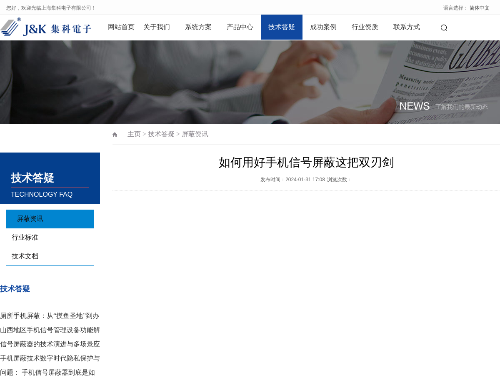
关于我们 (156, 26)
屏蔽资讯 (30, 218)
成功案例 (323, 26)
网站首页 (121, 26)
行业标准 (25, 237)
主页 (134, 134)
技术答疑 (281, 26)
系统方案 (198, 26)
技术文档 (25, 256)
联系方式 (406, 26)
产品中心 (240, 26)
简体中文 (480, 8)
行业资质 (365, 26)
